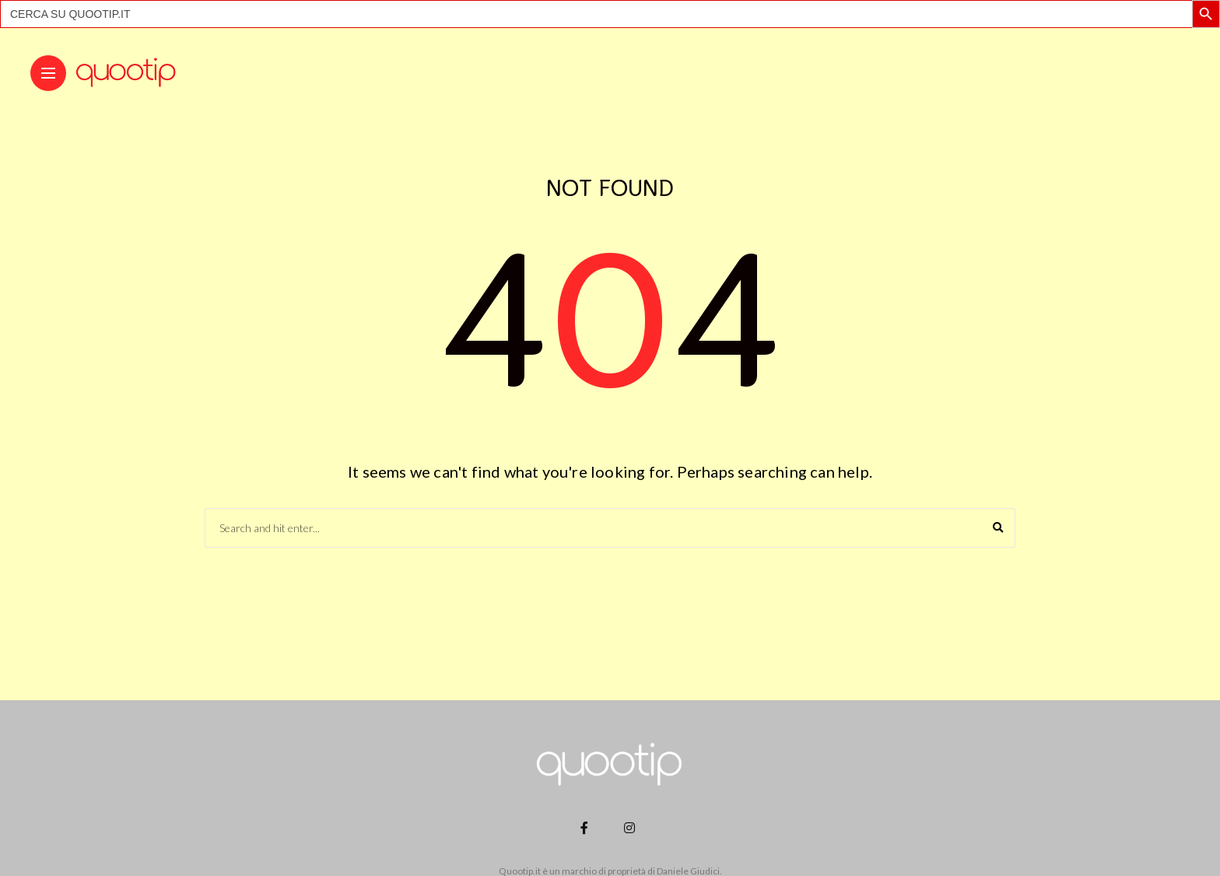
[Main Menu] (48, 73)
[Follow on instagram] (632, 827)
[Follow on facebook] (586, 827)
